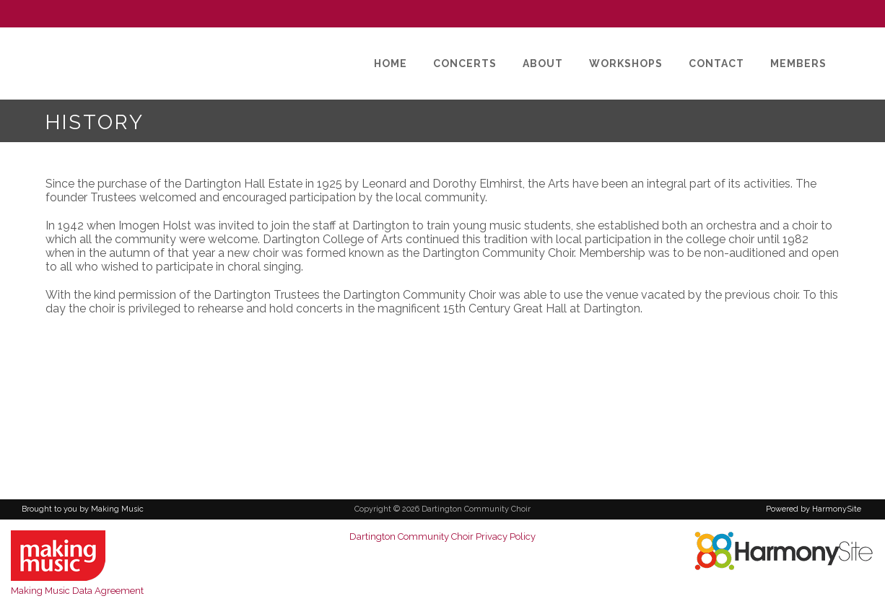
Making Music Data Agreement (77, 590)
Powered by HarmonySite (813, 509)
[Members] (798, 63)
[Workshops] (626, 63)
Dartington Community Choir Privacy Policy (442, 536)
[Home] (390, 63)
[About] (543, 63)
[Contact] (716, 63)
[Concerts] (465, 63)
